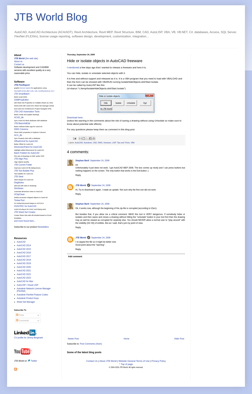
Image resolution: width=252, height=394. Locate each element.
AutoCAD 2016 (24, 252)
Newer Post (73, 338)
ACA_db (18, 135)
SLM (40, 91)
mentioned (73, 67)
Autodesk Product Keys (28, 298)
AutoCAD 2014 (24, 245)
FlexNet (17, 91)
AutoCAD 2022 (24, 274)
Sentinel (45, 91)
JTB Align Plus (21, 159)
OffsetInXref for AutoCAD (26, 141)
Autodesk (88, 143)
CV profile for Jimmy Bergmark (28, 336)
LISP (114, 143)
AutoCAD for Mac (25, 281)
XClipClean (19, 194)
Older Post (179, 338)
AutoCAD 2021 (24, 270)
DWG (100, 143)
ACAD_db (18, 117)
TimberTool (19, 200)
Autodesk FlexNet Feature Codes (32, 294)
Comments (22, 320)
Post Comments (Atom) (91, 344)
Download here (75, 117)
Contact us (19, 64)
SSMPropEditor (21, 100)
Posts (20, 315)
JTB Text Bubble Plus (24, 171)
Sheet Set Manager (26, 302)
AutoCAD (79, 143)
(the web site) (26, 58)
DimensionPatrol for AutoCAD (28, 147)
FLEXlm (23, 91)
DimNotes (18, 188)
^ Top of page (126, 364)
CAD (95, 143)
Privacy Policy (159, 361)
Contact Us (92, 361)
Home (126, 338)
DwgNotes (19, 182)
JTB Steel (18, 176)
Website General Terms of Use (134, 361)
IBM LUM (30, 91)
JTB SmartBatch (21, 94)
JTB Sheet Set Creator (24, 212)
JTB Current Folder (23, 165)
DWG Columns (21, 129)
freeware (107, 143)
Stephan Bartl (82, 160)
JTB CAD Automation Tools (27, 111)
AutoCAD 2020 (24, 267)
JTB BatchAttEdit (22, 123)
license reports (25, 88)
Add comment (75, 256)
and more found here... (24, 221)
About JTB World (108, 361)
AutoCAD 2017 (24, 256)
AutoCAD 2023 (24, 278)
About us (18, 61)
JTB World (80, 185)
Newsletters (43, 227)
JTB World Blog (50, 17)
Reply (78, 175)
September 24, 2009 (99, 160)
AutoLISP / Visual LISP (27, 285)
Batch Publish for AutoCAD (26, 153)
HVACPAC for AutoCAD (25, 206)
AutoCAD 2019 (24, 263)
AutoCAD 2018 (24, 260)
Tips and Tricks (123, 143)
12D (35, 91)
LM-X (52, 91)
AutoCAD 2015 (24, 249)
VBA (133, 143)
